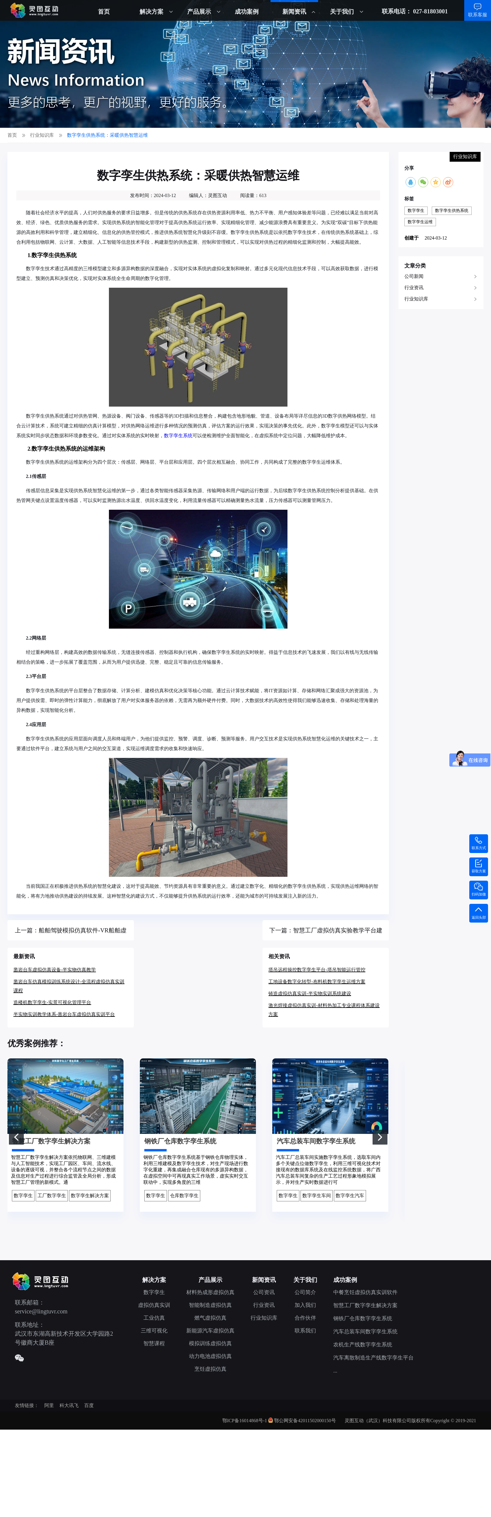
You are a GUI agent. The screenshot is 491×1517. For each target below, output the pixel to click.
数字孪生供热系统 (451, 210)
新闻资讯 (294, 11)
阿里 (49, 1405)
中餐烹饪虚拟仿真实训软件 (365, 1292)
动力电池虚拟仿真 (210, 1356)
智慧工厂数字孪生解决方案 (365, 1305)
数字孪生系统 (178, 435)
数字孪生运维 (420, 222)
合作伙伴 (305, 1318)
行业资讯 (413, 287)
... (335, 1371)
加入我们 (305, 1305)
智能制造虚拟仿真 (210, 1305)
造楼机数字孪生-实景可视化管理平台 (52, 1002)
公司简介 (305, 1292)
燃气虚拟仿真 (210, 1318)
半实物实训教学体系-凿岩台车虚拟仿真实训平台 (64, 1014)
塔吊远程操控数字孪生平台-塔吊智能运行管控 (316, 969)
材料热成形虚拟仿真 (210, 1292)
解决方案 (151, 11)
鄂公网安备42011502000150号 (305, 1420)
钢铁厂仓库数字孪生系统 (362, 1318)
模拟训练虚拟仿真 (210, 1343)
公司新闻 (413, 276)
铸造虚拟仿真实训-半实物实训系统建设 (309, 993)
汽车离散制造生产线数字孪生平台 (373, 1358)
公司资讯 (264, 1292)
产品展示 (199, 11)
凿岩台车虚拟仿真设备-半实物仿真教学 (54, 969)
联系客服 (477, 14)
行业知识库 (416, 298)
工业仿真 (154, 1318)
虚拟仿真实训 (154, 1305)
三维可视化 (154, 1331)
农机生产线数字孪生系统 (362, 1345)
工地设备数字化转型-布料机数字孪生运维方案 (316, 981)
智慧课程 (154, 1343)
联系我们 (305, 1331)
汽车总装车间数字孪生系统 (365, 1332)
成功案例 (247, 11)
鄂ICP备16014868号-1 (244, 1420)
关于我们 (342, 11)
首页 (104, 11)
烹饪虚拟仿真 (210, 1369)
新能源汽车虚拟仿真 (210, 1331)
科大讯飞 (69, 1405)
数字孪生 (416, 210)
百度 (89, 1405)
